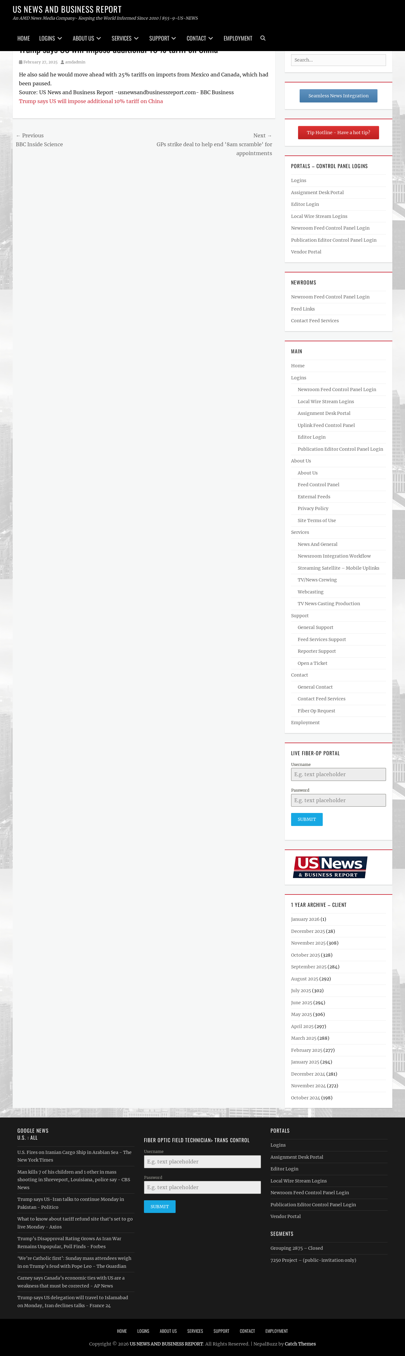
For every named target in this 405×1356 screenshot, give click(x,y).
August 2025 (304, 977)
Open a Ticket (312, 663)
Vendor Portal (306, 252)
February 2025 (306, 1049)
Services (122, 38)
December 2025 (308, 930)
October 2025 (305, 954)
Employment (238, 38)
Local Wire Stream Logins (319, 216)
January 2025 (305, 1061)
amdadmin (75, 62)
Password (300, 790)
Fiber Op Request (316, 711)
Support (159, 38)
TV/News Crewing (317, 580)
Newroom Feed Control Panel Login (330, 228)
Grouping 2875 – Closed (297, 1247)
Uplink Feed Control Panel (326, 425)
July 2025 (301, 989)
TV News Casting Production (329, 603)
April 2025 (302, 1025)
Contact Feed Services (315, 321)
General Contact (315, 687)
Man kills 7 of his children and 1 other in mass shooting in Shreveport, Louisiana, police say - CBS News (73, 1178)
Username (301, 764)
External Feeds (314, 497)
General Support (315, 627)
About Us (83, 38)
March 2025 (303, 1037)
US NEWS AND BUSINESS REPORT (67, 9)
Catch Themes (300, 1343)
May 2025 (301, 1013)
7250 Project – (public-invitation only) (313, 1259)
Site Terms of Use (317, 520)
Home (23, 38)
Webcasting (311, 592)
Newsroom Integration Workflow (334, 556)
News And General (318, 544)
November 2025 (308, 942)
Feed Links (303, 309)
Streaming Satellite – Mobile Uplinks (338, 568)
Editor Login (305, 204)
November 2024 (308, 1084)
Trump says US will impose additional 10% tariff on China (91, 101)
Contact (196, 38)
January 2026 (305, 918)
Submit (307, 819)
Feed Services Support (322, 639)
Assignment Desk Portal (317, 192)
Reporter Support (317, 651)
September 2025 (309, 965)
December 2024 (308, 1073)
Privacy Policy (313, 508)
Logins (47, 38)
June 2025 (301, 1001)
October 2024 (305, 1096)
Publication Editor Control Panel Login (334, 240)
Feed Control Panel (319, 485)
